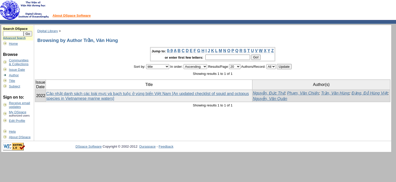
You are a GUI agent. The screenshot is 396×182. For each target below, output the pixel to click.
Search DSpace (15, 29)
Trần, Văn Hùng (335, 93)
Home (13, 44)
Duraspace (147, 146)
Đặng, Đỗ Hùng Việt (370, 93)
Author (14, 75)
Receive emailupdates (19, 105)
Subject (14, 86)
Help (12, 131)
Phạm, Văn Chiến (303, 93)
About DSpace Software (72, 15)
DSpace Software (89, 146)
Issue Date (17, 70)
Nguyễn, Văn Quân (270, 99)
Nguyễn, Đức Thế (269, 93)
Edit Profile (17, 121)
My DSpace (17, 112)
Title (12, 81)
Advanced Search (14, 37)
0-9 (170, 51)
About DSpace (20, 137)
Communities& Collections (19, 62)
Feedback (166, 146)
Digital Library (47, 31)
